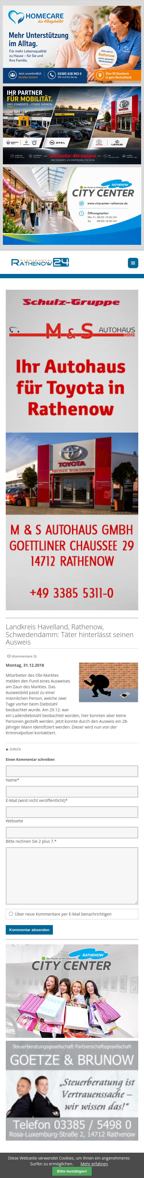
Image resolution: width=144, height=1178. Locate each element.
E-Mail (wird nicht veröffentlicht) (37, 800)
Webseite (14, 821)
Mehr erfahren (94, 1163)
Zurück (15, 749)
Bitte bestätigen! (72, 1171)
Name (12, 780)
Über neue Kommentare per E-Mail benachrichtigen (63, 914)
